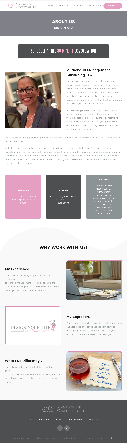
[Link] (20, 6)
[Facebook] (60, 428)
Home (31, 419)
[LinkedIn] (67, 428)
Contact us (92, 419)
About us (44, 419)
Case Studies (75, 419)
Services (58, 419)
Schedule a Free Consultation (63, 51)
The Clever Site (107, 438)
